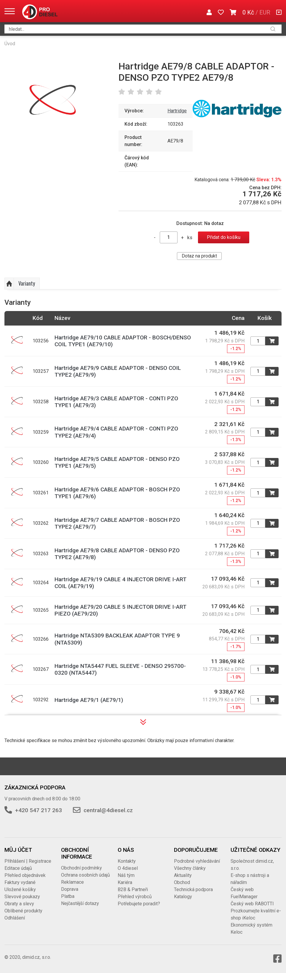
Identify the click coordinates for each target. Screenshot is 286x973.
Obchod (182, 882)
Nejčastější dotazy (80, 903)
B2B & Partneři (133, 889)
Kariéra (125, 882)
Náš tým (126, 875)
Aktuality (183, 875)
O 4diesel (128, 868)
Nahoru (9, 283)
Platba (67, 896)
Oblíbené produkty (23, 911)
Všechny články (190, 868)
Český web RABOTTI (252, 903)
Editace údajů (18, 868)
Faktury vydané (20, 882)
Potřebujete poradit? (139, 903)
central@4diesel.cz (108, 810)
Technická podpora (193, 889)
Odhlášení (14, 918)
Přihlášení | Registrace (27, 861)
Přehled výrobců (135, 896)
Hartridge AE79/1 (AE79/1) (89, 700)
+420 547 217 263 (38, 810)
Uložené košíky (20, 889)
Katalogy (183, 896)
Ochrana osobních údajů (85, 875)
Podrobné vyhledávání (197, 861)
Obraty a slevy (19, 903)
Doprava (69, 889)
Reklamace (72, 882)
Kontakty (127, 861)
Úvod (9, 43)
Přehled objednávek (25, 875)
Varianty (26, 283)
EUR (264, 12)
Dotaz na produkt (199, 256)
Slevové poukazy (22, 896)
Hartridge (177, 111)
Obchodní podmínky (81, 868)
